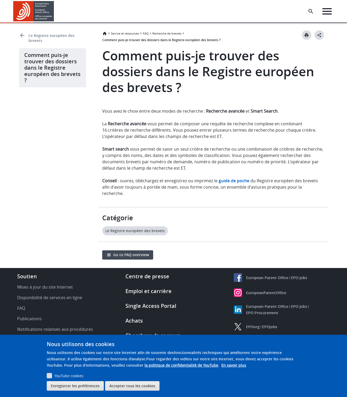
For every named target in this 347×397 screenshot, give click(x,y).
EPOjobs (269, 326)
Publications (29, 319)
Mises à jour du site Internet (45, 287)
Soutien (27, 276)
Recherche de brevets (166, 33)
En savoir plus (233, 365)
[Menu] (327, 11)
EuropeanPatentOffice (266, 292)
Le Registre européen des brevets (51, 38)
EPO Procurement (262, 312)
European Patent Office (267, 277)
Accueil (104, 33)
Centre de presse (147, 276)
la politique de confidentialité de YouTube (181, 365)
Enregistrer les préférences (75, 385)
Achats (134, 320)
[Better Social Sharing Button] (319, 35)
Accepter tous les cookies (132, 385)
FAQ (146, 33)
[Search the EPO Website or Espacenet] (311, 11)
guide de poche (234, 181)
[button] (54, 11)
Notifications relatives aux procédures (55, 329)
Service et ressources (125, 33)
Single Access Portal (150, 305)
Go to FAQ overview (131, 254)
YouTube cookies (68, 375)
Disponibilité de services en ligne (49, 297)
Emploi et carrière (148, 291)
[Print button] (306, 35)
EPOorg (253, 326)
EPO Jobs (299, 277)
